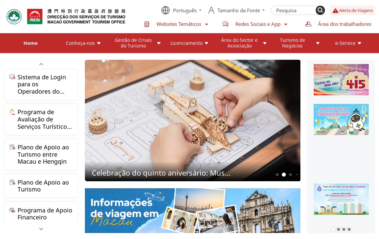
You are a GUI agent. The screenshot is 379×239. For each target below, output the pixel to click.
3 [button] (290, 175)
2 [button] (284, 175)
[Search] (320, 10)
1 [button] (277, 175)
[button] (333, 229)
